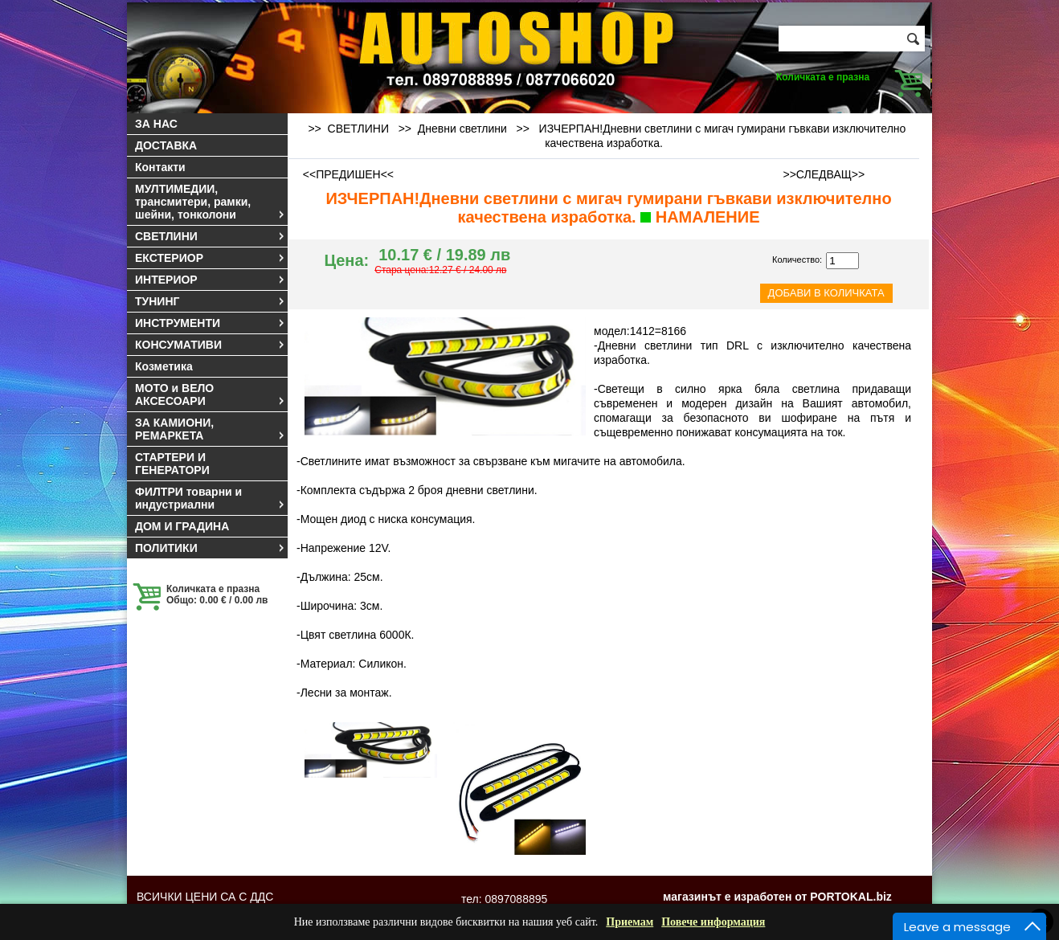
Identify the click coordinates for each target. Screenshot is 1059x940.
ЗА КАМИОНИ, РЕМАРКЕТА (210, 429)
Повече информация (713, 922)
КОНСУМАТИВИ (210, 344)
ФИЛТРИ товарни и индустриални (210, 498)
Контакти (160, 167)
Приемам (629, 922)
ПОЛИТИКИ (210, 548)
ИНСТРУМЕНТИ (210, 323)
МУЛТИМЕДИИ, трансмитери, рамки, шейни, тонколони (210, 201)
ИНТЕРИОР (210, 279)
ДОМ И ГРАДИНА (182, 526)
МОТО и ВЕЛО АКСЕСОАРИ (210, 394)
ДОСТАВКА (166, 145)
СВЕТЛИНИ (210, 236)
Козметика (164, 366)
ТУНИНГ (210, 301)
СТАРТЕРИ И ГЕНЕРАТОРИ (172, 463)
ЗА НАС (156, 123)
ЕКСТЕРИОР (210, 257)
